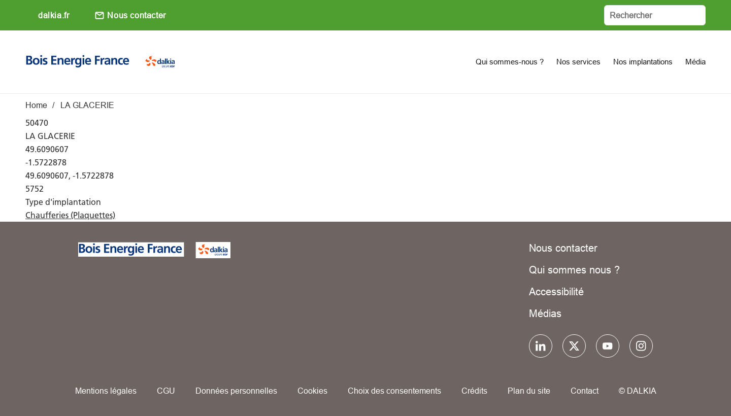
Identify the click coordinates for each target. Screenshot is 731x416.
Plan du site (529, 390)
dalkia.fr (53, 15)
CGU (166, 390)
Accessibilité (556, 291)
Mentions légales (106, 390)
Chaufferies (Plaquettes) (70, 215)
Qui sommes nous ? (574, 269)
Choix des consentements (394, 390)
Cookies (312, 390)
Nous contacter (136, 15)
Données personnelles (236, 390)
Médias (545, 313)
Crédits (474, 390)
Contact (585, 390)
